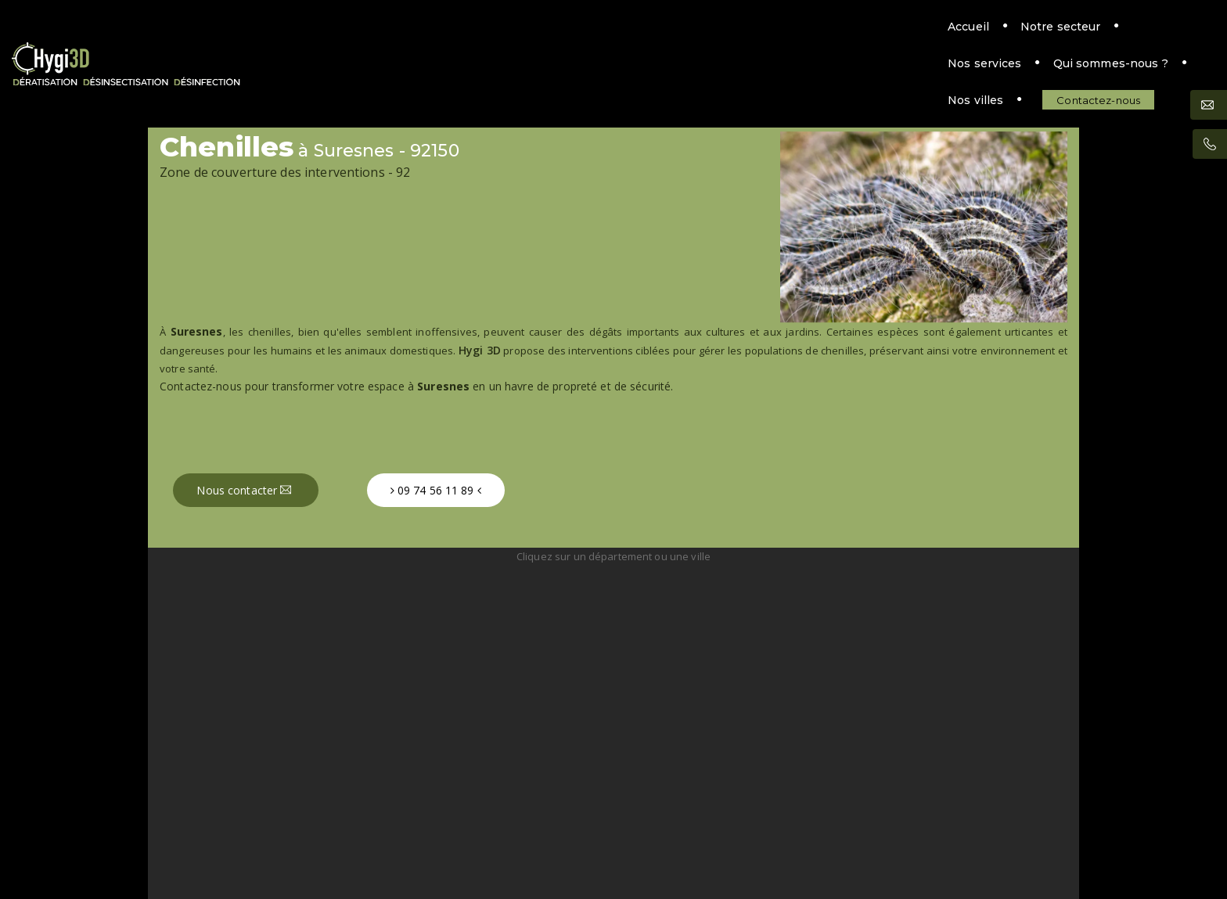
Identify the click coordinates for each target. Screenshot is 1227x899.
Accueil (445, 37)
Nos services (646, 37)
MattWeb (637, 848)
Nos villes (888, 37)
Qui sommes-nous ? (771, 37)
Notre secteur (537, 37)
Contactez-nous (1011, 37)
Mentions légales (613, 829)
